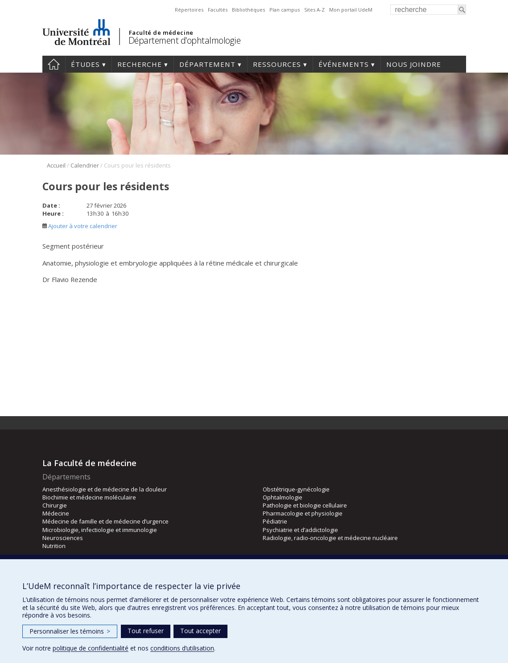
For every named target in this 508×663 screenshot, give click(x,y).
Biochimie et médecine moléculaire (89, 497)
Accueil (54, 64)
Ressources (277, 64)
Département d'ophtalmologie (184, 40)
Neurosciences (62, 538)
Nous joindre (413, 64)
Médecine (55, 513)
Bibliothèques (248, 9)
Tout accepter (200, 630)
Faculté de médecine (161, 33)
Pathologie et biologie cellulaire (305, 505)
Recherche (139, 64)
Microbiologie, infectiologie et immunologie (99, 530)
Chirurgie (54, 505)
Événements (343, 64)
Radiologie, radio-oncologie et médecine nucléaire (330, 538)
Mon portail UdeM (350, 9)
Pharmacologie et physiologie (303, 513)
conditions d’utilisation (182, 648)
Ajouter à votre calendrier (79, 226)
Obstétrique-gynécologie (296, 489)
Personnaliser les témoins (69, 631)
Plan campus (284, 9)
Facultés (217, 9)
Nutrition (54, 546)
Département (207, 64)
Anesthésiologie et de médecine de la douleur (104, 489)
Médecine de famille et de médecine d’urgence (105, 521)
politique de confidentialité (90, 648)
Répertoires (189, 9)
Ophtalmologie (282, 497)
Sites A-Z (314, 9)
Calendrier (84, 165)
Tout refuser (146, 630)
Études (85, 64)
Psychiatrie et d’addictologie (300, 530)
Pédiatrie (275, 521)
